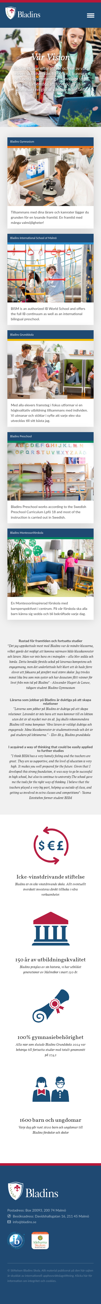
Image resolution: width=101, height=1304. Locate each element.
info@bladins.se (24, 1222)
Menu (90, 15)
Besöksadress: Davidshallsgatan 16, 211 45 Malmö (51, 1216)
